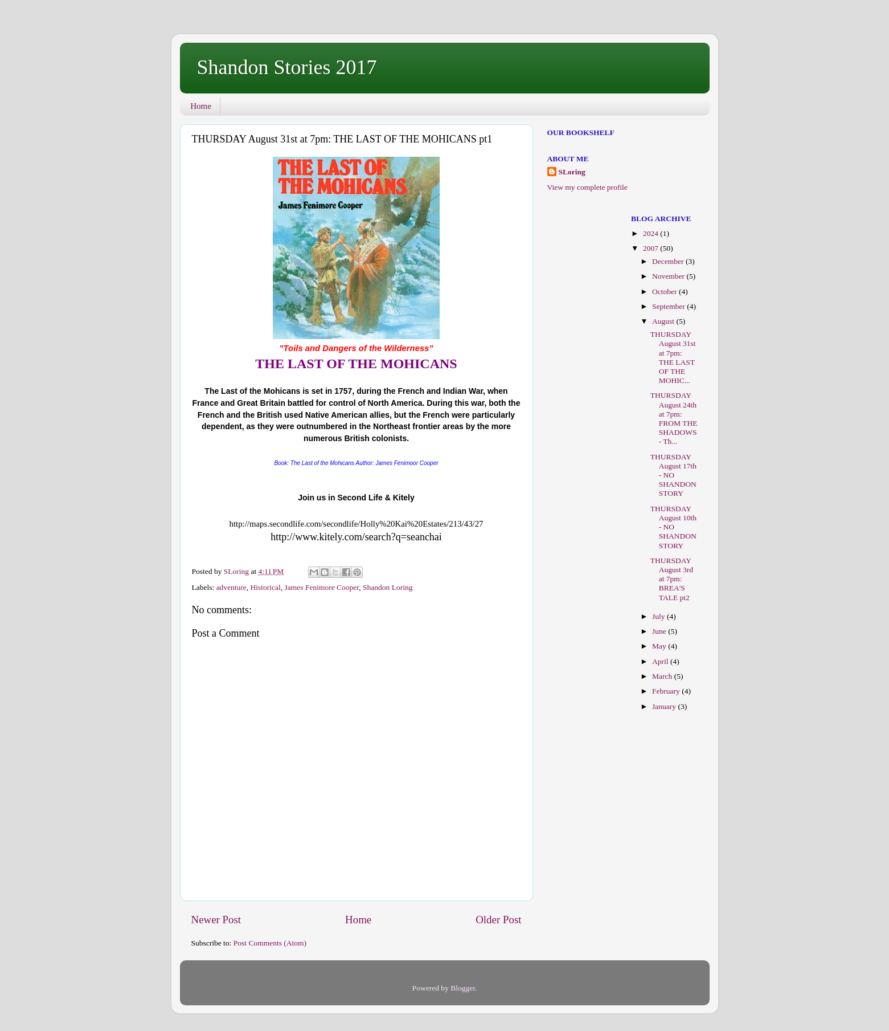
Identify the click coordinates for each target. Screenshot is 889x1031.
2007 (651, 248)
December (669, 261)
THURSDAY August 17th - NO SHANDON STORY (673, 475)
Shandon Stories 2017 (287, 67)
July (659, 616)
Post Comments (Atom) (269, 943)
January (665, 706)
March (663, 676)
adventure (231, 587)
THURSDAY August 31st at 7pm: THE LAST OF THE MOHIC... (673, 357)
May (660, 646)
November (669, 276)
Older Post (498, 920)
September (669, 306)
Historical (266, 587)
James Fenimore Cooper (322, 587)
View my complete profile (587, 187)
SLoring (572, 172)
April (661, 661)
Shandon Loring (387, 587)
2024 (651, 233)
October (665, 291)
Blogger (462, 988)
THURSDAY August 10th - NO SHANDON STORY (673, 527)
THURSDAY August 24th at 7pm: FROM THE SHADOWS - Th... (674, 418)
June (660, 631)
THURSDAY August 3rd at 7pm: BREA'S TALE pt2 (671, 579)
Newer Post (216, 920)
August (664, 321)
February (667, 691)
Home (200, 106)
